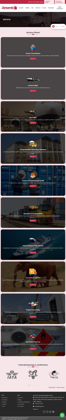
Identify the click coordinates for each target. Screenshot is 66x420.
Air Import (20, 406)
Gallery (21, 8)
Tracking (51, 8)
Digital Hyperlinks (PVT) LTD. (20, 419)
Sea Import (20, 404)
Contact (38, 8)
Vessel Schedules (60, 7)
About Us (4, 397)
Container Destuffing (23, 402)
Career (27, 8)
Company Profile (47, 2)
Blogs (44, 8)
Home (58, 26)
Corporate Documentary (59, 2)
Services (4, 400)
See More (33, 58)
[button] (29, 385)
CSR (32, 8)
